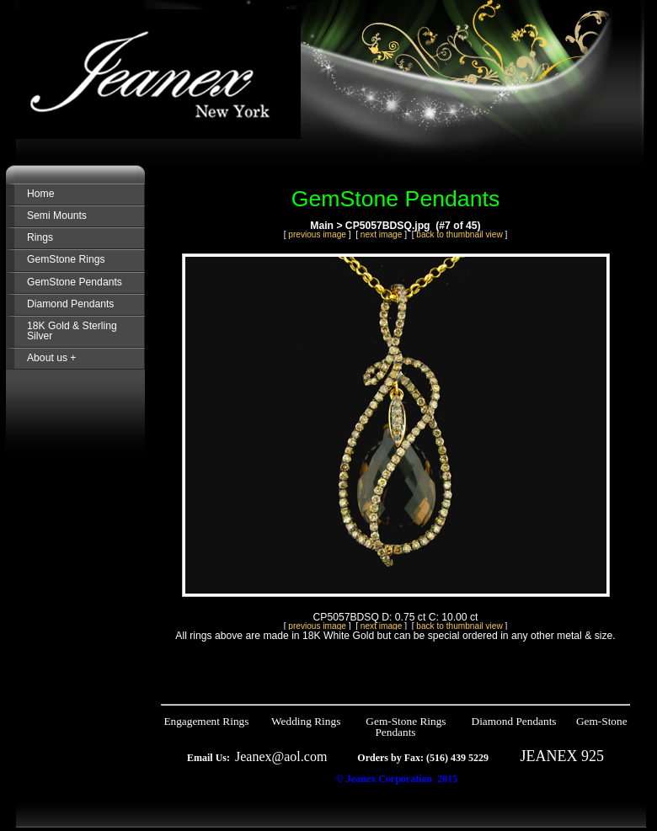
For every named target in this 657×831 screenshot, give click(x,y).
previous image (317, 234)
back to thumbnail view (459, 234)
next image (382, 234)
